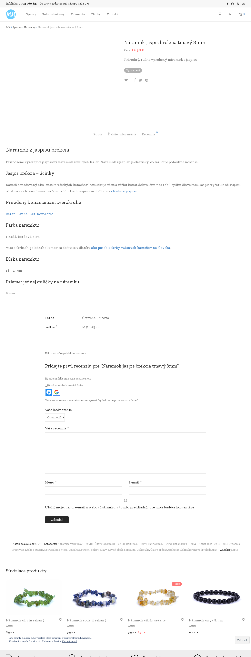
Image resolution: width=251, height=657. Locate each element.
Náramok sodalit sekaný (86, 587)
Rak (32, 180)
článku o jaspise (123, 158)
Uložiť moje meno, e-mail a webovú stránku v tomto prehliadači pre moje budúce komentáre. (120, 474)
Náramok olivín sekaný (25, 587)
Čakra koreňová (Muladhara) (198, 516)
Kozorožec (45, 180)
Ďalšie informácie (122, 101)
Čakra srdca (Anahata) (164, 516)
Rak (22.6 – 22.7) (136, 510)
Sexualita (130, 516)
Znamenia (78, 14)
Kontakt (112, 14)
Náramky (30, 27)
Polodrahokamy (53, 14)
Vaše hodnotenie (58, 376)
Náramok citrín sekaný (147, 587)
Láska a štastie (34, 516)
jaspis (234, 516)
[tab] (98, 101)
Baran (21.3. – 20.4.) (185, 510)
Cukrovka (143, 516)
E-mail (135, 449)
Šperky (31, 14)
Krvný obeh (115, 516)
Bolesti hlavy (99, 516)
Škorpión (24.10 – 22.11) (110, 510)
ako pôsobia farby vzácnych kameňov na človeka (130, 214)
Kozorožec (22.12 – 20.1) (214, 510)
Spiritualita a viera (55, 516)
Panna (22, 180)
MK (8, 27)
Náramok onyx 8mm (206, 587)
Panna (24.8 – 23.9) (160, 510)
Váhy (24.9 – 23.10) (82, 510)
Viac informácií (69, 641)
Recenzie (150, 100)
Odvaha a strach (79, 516)
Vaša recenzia (57, 395)
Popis (97, 101)
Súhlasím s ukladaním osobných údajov (64, 352)
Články (96, 14)
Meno (50, 449)
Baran (11, 180)
